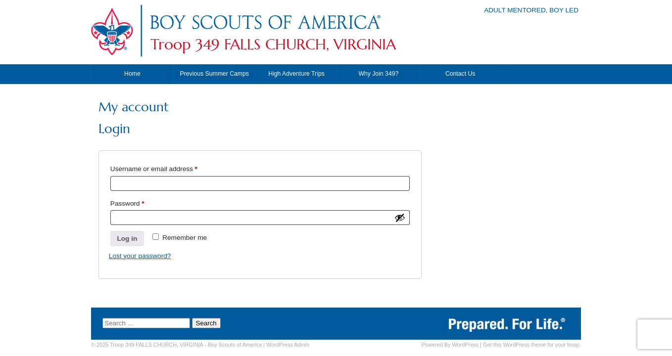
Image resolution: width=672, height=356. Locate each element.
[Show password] (399, 217)
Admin (287, 345)
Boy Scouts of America (235, 345)
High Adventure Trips (296, 73)
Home (132, 73)
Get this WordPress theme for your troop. (532, 345)
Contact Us (460, 73)
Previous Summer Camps (214, 73)
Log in (127, 238)
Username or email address (167, 167)
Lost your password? (140, 256)
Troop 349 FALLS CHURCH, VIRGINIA (273, 44)
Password (140, 202)
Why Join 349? (378, 73)
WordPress (465, 345)
